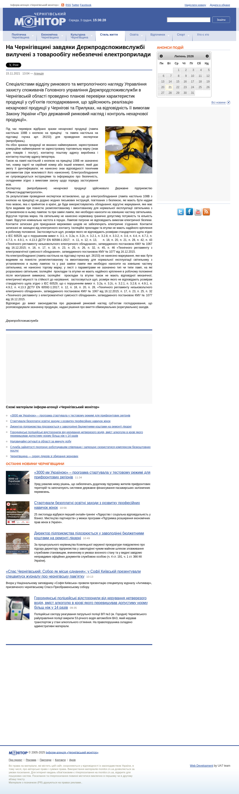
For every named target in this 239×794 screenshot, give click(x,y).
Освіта (134, 34)
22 (177, 87)
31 (192, 93)
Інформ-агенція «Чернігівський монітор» (41, 19)
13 (162, 81)
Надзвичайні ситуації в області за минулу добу (40, 441)
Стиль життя (109, 34)
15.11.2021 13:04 (17, 73)
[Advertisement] (76, 369)
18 (200, 81)
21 (170, 87)
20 (162, 87)
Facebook (85, 5)
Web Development (201, 765)
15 (177, 81)
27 (162, 93)
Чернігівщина (20, 36)
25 (200, 87)
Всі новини (218, 102)
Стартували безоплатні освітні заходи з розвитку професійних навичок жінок (60, 421)
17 (192, 81)
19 (208, 81)
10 (192, 76)
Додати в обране (220, 5)
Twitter (75, 5)
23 (185, 87)
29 (177, 93)
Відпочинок (157, 34)
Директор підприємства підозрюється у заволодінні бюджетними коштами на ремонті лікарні (71, 426)
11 (200, 76)
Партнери (45, 759)
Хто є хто (203, 34)
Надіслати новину (195, 5)
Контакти (60, 759)
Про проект (15, 759)
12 (208, 76)
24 (192, 87)
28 (170, 93)
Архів (72, 759)
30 (185, 93)
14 (170, 81)
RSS (68, 5)
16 (185, 81)
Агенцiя (39, 73)
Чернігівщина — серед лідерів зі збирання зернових (44, 456)
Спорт (181, 34)
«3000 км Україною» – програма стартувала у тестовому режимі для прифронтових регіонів (70, 415)
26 (208, 87)
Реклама (31, 759)
